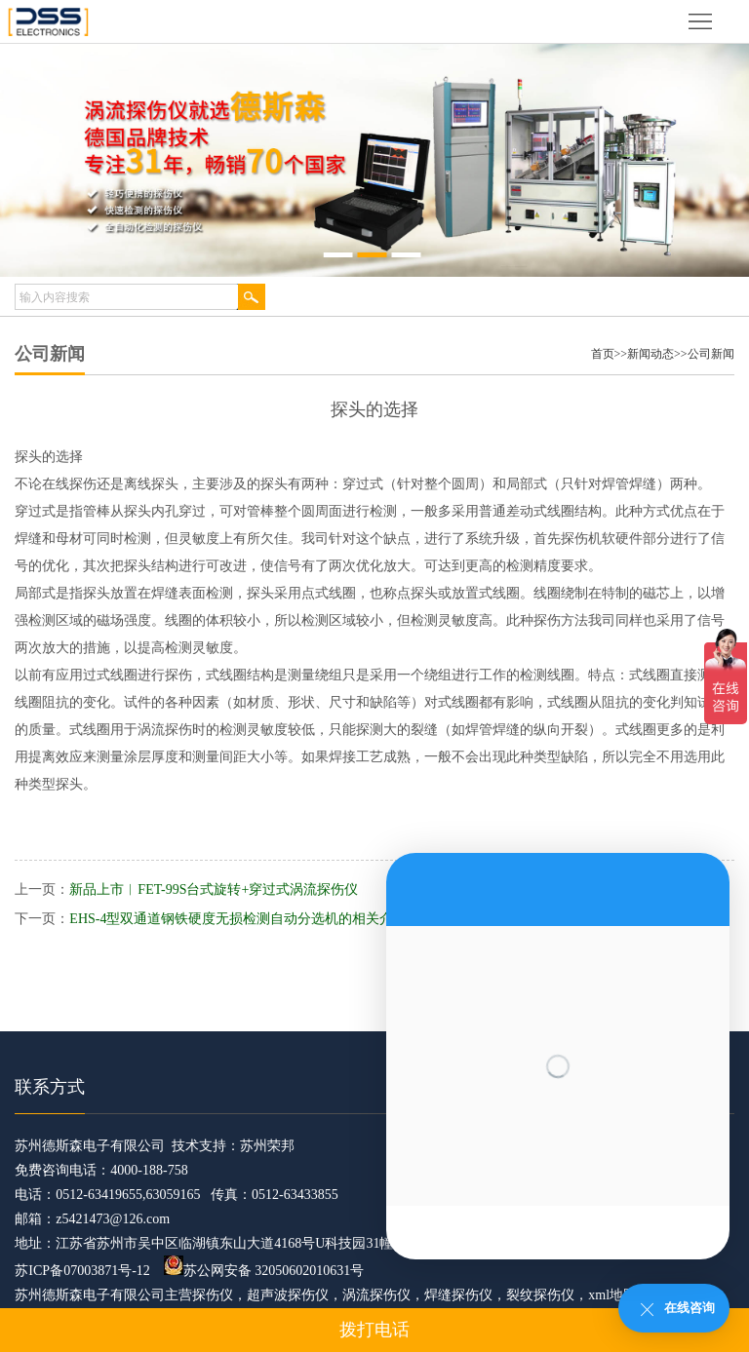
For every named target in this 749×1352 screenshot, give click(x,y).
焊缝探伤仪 (458, 1295)
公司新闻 (711, 354)
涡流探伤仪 (376, 1295)
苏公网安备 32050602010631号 (264, 1270)
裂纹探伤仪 (540, 1295)
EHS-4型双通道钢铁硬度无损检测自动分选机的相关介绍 (238, 918)
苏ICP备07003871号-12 (82, 1270)
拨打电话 (374, 1329)
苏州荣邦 (267, 1146)
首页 (602, 354)
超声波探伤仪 (288, 1295)
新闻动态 (650, 354)
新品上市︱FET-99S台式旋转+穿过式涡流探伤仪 (213, 889)
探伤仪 (212, 1295)
